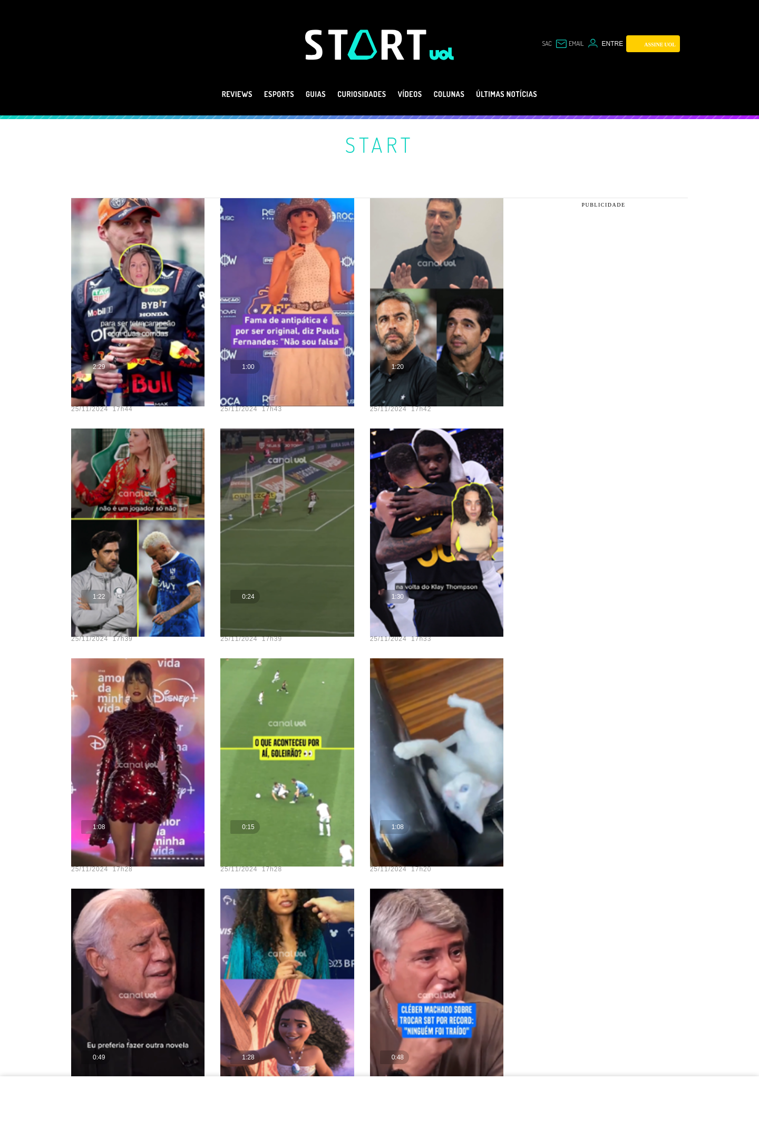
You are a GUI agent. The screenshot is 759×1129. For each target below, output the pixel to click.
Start (379, 144)
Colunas (460, 94)
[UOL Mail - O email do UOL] (566, 43)
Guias (302, 94)
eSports (260, 94)
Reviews (211, 94)
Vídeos (414, 94)
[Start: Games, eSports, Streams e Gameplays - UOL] (367, 44)
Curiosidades (357, 94)
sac (540, 43)
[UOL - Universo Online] (442, 53)
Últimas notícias (528, 94)
